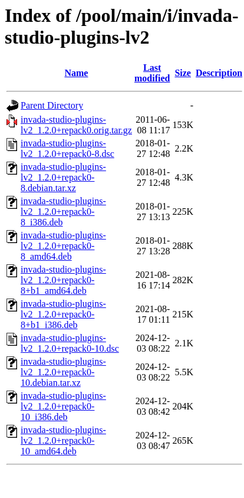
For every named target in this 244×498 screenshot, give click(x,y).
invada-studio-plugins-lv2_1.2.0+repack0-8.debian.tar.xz (63, 177)
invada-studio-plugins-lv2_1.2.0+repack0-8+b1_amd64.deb (63, 280)
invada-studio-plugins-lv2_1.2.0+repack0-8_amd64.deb (63, 245)
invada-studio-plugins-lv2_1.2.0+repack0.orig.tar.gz (76, 124)
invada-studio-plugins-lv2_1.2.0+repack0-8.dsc (67, 148)
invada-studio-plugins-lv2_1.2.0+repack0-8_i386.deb (63, 211)
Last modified (152, 73)
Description (219, 73)
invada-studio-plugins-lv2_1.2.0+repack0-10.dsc (70, 343)
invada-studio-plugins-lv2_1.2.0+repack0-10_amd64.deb (63, 440)
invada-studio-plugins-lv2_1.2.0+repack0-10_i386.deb (63, 406)
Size (182, 73)
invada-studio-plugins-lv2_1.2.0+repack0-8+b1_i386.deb (63, 314)
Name (76, 73)
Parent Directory (52, 105)
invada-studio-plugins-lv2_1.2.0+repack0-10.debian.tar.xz (63, 372)
